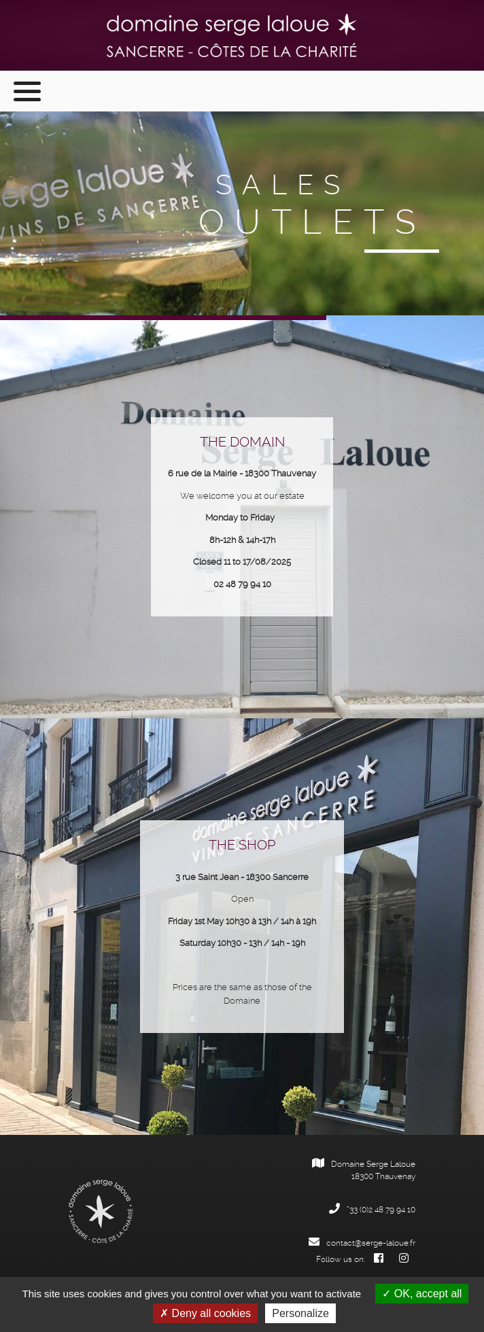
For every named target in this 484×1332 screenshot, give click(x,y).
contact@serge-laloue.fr (362, 1243)
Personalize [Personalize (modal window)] (300, 1313)
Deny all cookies (205, 1313)
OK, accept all (422, 1293)
